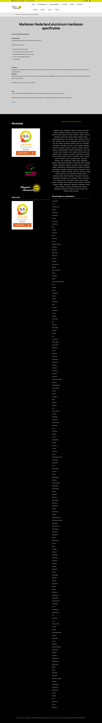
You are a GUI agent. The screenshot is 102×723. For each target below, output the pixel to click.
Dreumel (68, 141)
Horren (72, 4)
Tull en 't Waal (70, 180)
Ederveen (61, 143)
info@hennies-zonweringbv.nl (18, 0)
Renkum (85, 173)
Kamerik (80, 152)
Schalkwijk (71, 175)
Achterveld (85, 130)
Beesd (59, 134)
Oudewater (82, 171)
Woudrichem (64, 188)
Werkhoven (62, 186)
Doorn (63, 141)
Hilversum (54, 149)
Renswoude (56, 175)
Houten (85, 149)
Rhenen (61, 175)
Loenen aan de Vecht (75, 158)
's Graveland (56, 130)
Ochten (88, 169)
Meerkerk (87, 162)
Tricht (64, 180)
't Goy (61, 130)
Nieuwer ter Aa (55, 526)
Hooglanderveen (78, 149)
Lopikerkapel (67, 160)
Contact (50, 9)
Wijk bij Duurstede (76, 186)
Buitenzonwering (42, 4)
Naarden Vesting (62, 167)
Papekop (57, 173)
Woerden (84, 186)
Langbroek (86, 154)
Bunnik (85, 137)
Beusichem (76, 134)
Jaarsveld (75, 152)
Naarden (54, 167)
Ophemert (63, 171)
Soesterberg (74, 178)
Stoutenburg (86, 178)
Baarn (86, 132)
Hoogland (71, 149)
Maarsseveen (69, 162)
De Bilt (86, 139)
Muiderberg (86, 165)
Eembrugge (67, 143)
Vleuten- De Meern (78, 182)
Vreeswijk (60, 184)
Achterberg (79, 130)
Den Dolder (58, 141)
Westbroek (68, 186)
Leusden (82, 156)
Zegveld (82, 188)
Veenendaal (60, 182)
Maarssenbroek (61, 162)
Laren (54, 156)
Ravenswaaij (74, 173)
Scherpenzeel (78, 175)
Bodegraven (57, 137)
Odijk (53, 171)
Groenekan (86, 145)
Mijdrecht (55, 165)
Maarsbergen (84, 160)
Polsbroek (63, 173)
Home (33, 4)
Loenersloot (84, 158)
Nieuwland (64, 169)
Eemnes (78, 143)
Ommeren (57, 171)
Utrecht (86, 180)
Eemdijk (73, 143)
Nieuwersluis (57, 169)
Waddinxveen (74, 184)
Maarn (78, 160)
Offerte (43, 9)
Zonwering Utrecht (56, 632)
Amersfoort (67, 132)
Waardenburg (67, 184)
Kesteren (60, 154)
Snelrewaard (64, 178)
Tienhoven (59, 180)
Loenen (68, 158)
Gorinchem (70, 145)
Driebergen (74, 141)
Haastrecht (62, 147)
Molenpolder (62, 165)
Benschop (70, 134)
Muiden (81, 165)
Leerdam (64, 156)
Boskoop (71, 137)
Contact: (14, 102)
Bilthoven (82, 134)
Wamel (87, 184)
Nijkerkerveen (81, 169)
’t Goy (53, 204)
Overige (57, 9)
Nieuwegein (80, 167)
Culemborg (81, 139)
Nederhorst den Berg (72, 167)
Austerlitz (81, 132)
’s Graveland (55, 201)
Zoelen (71, 191)
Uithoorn (76, 180)
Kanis (84, 152)
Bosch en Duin (64, 137)
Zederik (78, 188)
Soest (69, 178)
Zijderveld (66, 191)
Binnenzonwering (54, 4)
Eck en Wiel (55, 319)
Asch (72, 132)
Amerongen (61, 132)
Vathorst (54, 182)
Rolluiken (64, 4)
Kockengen (66, 154)
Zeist (86, 188)
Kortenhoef (72, 154)
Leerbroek (58, 156)
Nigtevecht (70, 169)
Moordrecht (75, 165)
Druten (79, 141)
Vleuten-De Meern (56, 647)
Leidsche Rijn (75, 156)
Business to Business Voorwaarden (60, 717)
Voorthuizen (87, 182)
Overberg (88, 171)
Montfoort (68, 165)
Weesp (57, 186)
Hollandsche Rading (63, 149)
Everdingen (86, 143)
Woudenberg (57, 188)
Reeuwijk (79, 173)
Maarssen (54, 162)
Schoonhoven (85, 175)
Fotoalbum (80, 4)
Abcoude (74, 130)
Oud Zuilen (76, 171)
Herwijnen (86, 147)
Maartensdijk (77, 162)
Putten (68, 173)
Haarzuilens (56, 147)
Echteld (84, 141)
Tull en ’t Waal (55, 624)
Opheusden (69, 171)
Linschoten (62, 158)
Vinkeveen (70, 182)
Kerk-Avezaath (55, 411)
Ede (57, 143)
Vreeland (55, 184)
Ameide (55, 132)
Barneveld (54, 134)
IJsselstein (65, 152)
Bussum (71, 139)
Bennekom (64, 134)
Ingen (70, 152)
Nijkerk (76, 169)
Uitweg (81, 180)
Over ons (35, 9)
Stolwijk (80, 178)
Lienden (57, 158)
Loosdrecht (57, 160)
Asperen (76, 132)
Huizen (60, 152)
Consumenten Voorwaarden (78, 717)
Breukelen (80, 137)
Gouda (75, 145)
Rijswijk (66, 175)
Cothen (75, 139)
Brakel (75, 137)
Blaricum (87, 134)
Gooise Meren (64, 145)
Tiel (55, 180)
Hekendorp (80, 147)
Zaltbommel (72, 188)
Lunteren (73, 160)
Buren (66, 139)
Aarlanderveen (67, 130)
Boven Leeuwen (56, 270)
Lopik (62, 160)
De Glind (54, 299)
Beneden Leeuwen (56, 244)
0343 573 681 (30, 0)
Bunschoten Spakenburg (58, 139)
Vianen (65, 182)
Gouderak (80, 145)
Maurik (83, 162)
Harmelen (74, 147)
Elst (81, 143)
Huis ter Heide (55, 388)
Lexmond (87, 156)
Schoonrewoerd (56, 178)
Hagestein (68, 147)
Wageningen (82, 184)
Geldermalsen (56, 145)
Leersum (69, 156)
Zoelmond (76, 191)
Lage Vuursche (79, 154)
